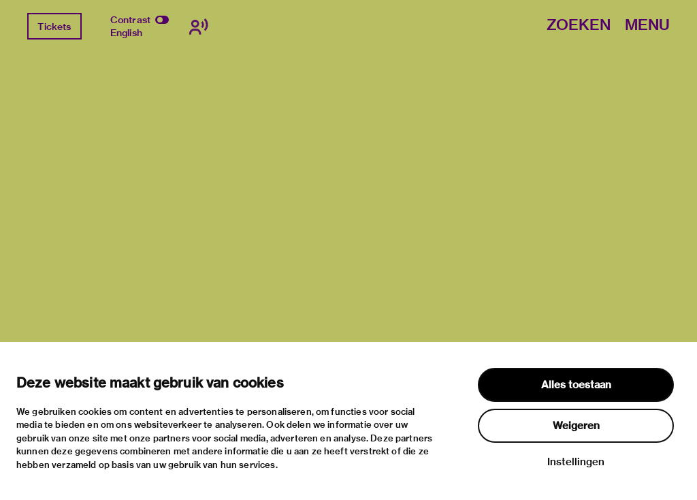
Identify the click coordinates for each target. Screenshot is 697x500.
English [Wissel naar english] (126, 33)
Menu (647, 25)
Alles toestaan (576, 385)
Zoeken (579, 25)
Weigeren (576, 426)
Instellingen (575, 462)
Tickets (54, 26)
